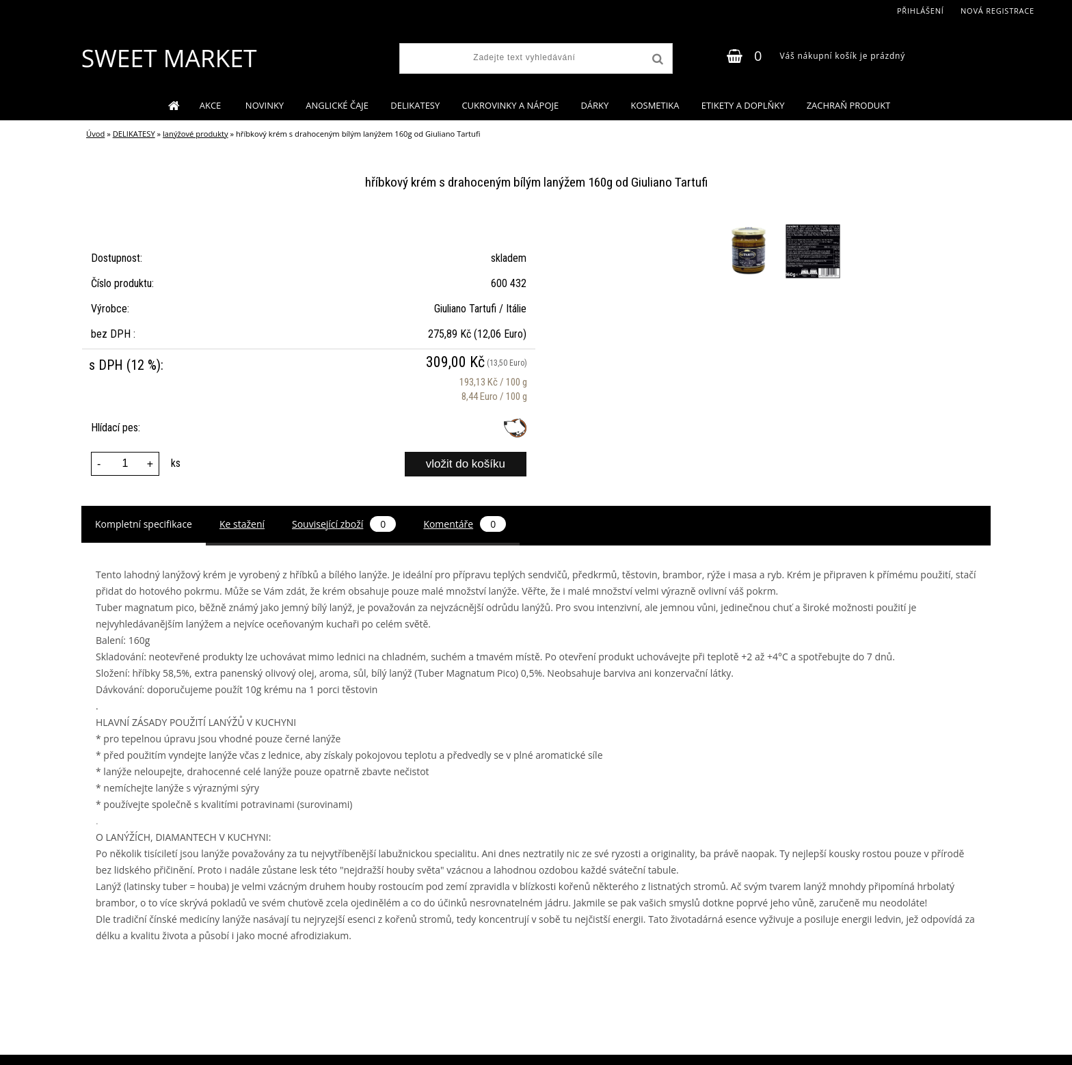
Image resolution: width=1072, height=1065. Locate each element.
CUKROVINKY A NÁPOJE (510, 105)
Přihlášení (920, 10)
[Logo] (169, 58)
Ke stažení (242, 523)
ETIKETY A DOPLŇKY (743, 105)
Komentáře (464, 523)
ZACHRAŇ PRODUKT (849, 105)
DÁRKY (594, 105)
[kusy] (125, 464)
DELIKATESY (415, 105)
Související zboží (344, 523)
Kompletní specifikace (143, 523)
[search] (656, 59)
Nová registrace (997, 10)
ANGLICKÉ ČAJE (337, 105)
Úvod (95, 134)
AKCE (212, 105)
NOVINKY (264, 105)
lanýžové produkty (195, 134)
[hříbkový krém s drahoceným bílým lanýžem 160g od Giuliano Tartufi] (750, 226)
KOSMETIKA (654, 105)
